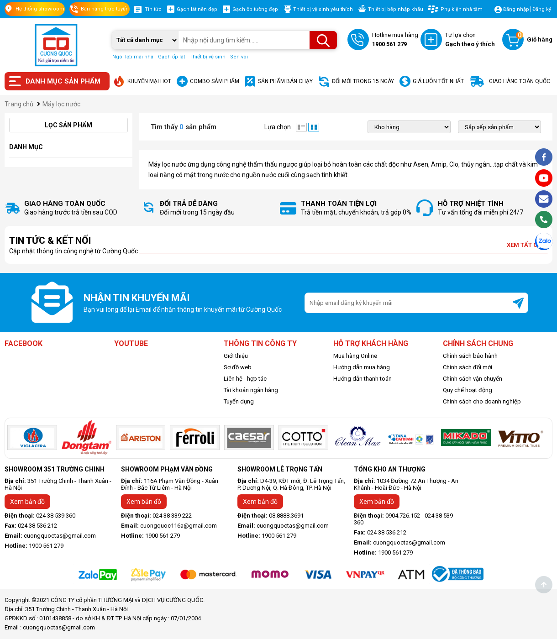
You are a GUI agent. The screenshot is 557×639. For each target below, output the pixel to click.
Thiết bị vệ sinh (207, 57)
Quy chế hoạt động (467, 390)
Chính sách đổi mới (467, 367)
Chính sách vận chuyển (472, 378)
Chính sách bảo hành (470, 355)
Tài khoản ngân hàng (251, 390)
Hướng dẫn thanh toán (362, 378)
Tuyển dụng (239, 401)
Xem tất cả (527, 244)
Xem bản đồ (27, 501)
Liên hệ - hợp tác (245, 378)
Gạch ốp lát (171, 57)
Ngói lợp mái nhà (132, 57)
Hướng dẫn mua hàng (361, 367)
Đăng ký (541, 9)
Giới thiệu (236, 355)
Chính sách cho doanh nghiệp (482, 401)
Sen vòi (239, 57)
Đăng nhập (516, 9)
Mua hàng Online (355, 355)
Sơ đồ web (238, 367)
